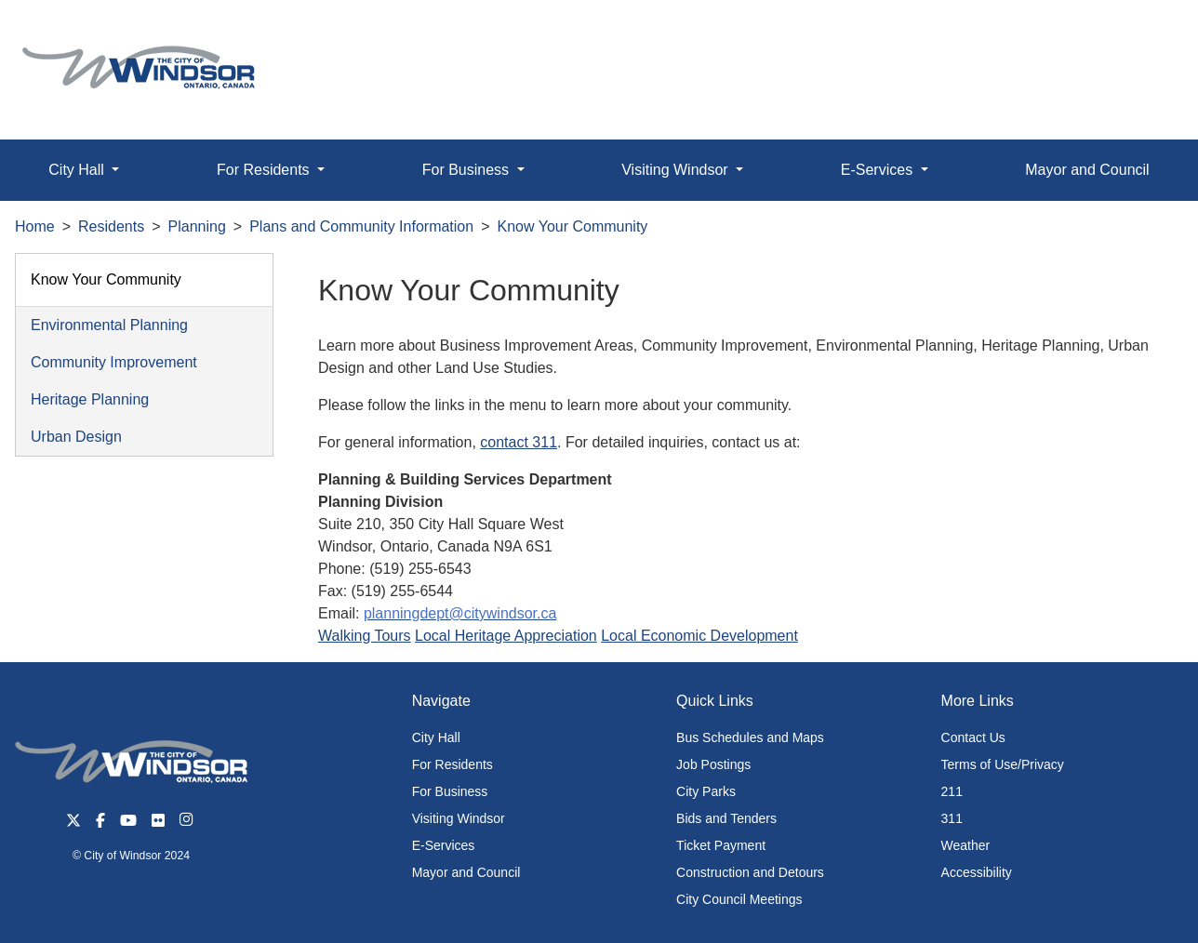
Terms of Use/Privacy (1002, 764)
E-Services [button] (879, 170)
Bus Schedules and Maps (750, 737)
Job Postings (713, 764)
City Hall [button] (78, 170)
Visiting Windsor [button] (676, 170)
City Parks (706, 791)
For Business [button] (467, 170)
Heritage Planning (90, 399)
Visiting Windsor (458, 818)
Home (35, 226)
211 (952, 791)
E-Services (443, 845)
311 (952, 818)
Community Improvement (114, 362)
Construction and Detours (750, 872)
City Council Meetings (739, 899)
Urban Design (76, 437)
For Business (450, 791)
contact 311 (518, 442)
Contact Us (973, 737)
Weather (966, 845)
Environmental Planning (109, 325)
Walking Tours (364, 636)
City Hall (436, 737)
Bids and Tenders (726, 818)
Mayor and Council (1087, 170)
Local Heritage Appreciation (506, 636)
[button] (1142, 34)
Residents (111, 226)
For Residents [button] (265, 170)
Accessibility (976, 872)
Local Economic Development (699, 636)
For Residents (452, 764)
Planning (197, 226)
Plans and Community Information (361, 226)
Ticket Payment (720, 845)
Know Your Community (573, 226)
